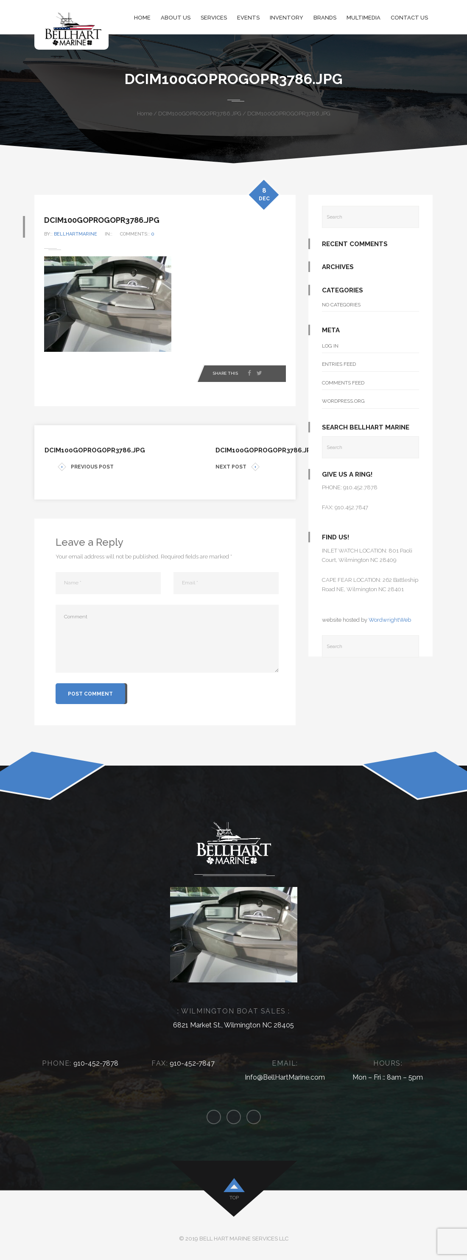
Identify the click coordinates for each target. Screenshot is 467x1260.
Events (248, 17)
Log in (330, 346)
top (234, 1198)
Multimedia (363, 17)
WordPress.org (343, 401)
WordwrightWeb (390, 620)
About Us (175, 17)
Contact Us (409, 17)
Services (214, 17)
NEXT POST (237, 467)
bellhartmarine (87, 234)
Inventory (286, 17)
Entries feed (339, 364)
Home (142, 17)
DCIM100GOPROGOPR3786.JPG (199, 113)
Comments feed (343, 383)
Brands (324, 17)
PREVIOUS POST (86, 467)
